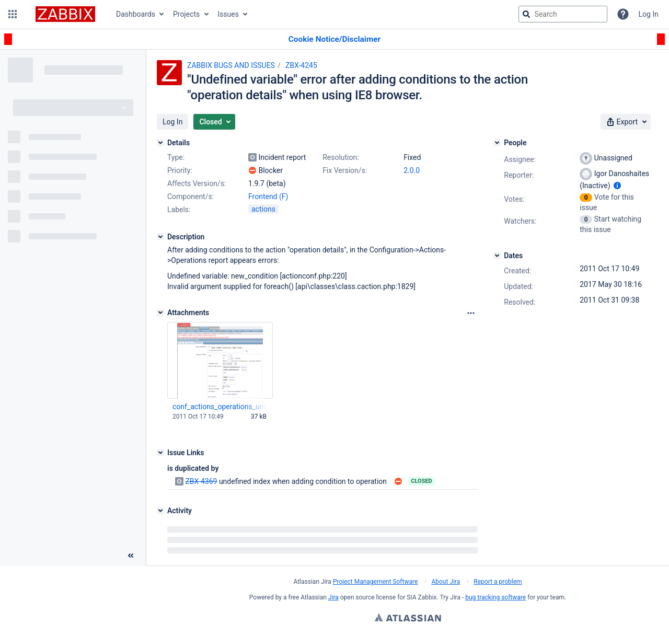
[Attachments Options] (471, 313)
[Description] (160, 236)
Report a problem (498, 581)
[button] (12, 14)
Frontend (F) (268, 196)
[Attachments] (160, 312)
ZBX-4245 (301, 65)
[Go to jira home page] (65, 14)
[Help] (623, 14)
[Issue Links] (160, 452)
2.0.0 (411, 170)
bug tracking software (495, 597)
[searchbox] (562, 14)
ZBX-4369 (201, 481)
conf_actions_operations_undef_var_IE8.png (219, 406)
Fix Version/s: (344, 170)
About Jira (445, 581)
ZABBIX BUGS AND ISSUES (231, 65)
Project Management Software (375, 581)
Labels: (178, 209)
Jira (333, 597)
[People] (497, 142)
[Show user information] (617, 185)
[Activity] (160, 510)
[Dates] (497, 255)
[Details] (160, 142)
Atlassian (408, 619)
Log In (649, 14)
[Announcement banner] (334, 39)
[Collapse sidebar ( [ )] (131, 555)
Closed (421, 481)
